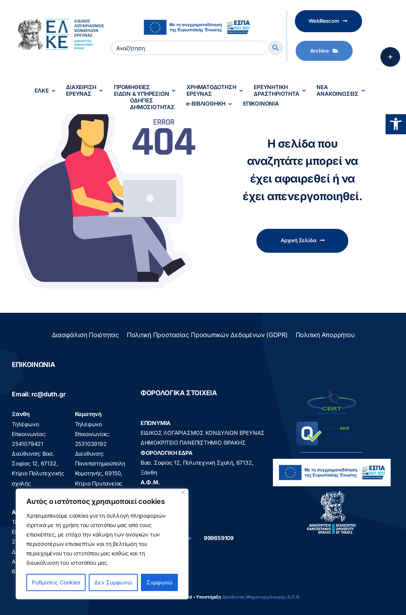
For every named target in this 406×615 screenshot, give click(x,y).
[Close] (183, 492)
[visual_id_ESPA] (197, 16)
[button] (396, 124)
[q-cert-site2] (331, 392)
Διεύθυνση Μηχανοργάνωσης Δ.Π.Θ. (261, 597)
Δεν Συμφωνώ (113, 582)
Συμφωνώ (159, 582)
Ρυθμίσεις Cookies (56, 582)
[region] (102, 544)
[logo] (332, 492)
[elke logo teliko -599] (58, 21)
